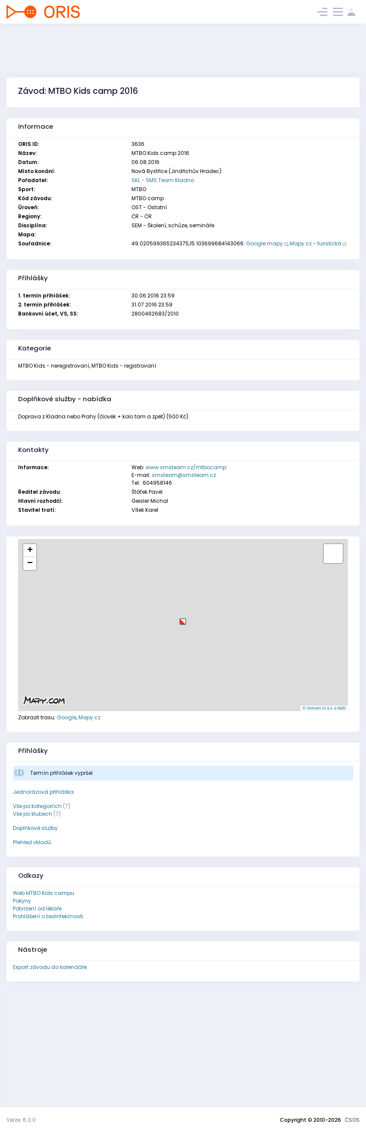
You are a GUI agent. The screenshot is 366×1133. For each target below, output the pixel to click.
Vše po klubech (32, 813)
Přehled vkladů (32, 842)
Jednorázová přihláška (43, 792)
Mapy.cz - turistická (315, 243)
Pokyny (22, 900)
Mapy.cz (89, 717)
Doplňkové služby (35, 828)
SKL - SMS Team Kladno (162, 180)
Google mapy (264, 243)
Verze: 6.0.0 (21, 1120)
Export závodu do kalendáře (50, 967)
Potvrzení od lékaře (37, 908)
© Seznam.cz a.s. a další (324, 708)
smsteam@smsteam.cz (184, 475)
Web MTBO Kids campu (43, 893)
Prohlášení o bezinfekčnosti (48, 916)
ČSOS (352, 1120)
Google (66, 717)
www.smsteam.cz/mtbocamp (186, 467)
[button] (183, 618)
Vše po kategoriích (37, 806)
